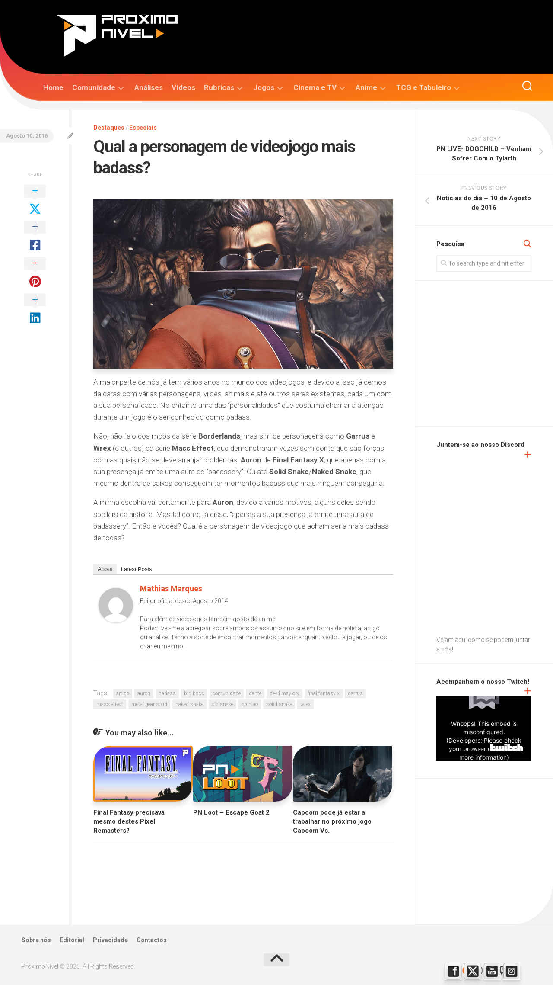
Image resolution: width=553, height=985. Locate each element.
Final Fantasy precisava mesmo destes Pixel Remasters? (129, 821)
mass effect (109, 704)
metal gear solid (149, 704)
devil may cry (284, 693)
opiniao (250, 704)
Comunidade (93, 87)
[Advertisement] (494, 354)
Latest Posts (136, 569)
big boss (194, 693)
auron (143, 693)
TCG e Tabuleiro (423, 87)
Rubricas (219, 87)
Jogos (263, 87)
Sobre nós (36, 940)
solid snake (279, 704)
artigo (122, 693)
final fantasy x (324, 693)
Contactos (152, 940)
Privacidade (110, 940)
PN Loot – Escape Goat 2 (231, 812)
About (105, 569)
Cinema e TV (315, 87)
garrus (355, 693)
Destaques (108, 127)
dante (255, 693)
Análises (148, 87)
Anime (366, 87)
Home (53, 87)
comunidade (227, 693)
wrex (305, 704)
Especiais (143, 127)
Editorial (72, 940)
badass (167, 693)
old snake (222, 704)
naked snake (189, 704)
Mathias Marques (171, 588)
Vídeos (183, 87)
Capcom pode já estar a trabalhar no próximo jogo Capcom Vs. (332, 821)
